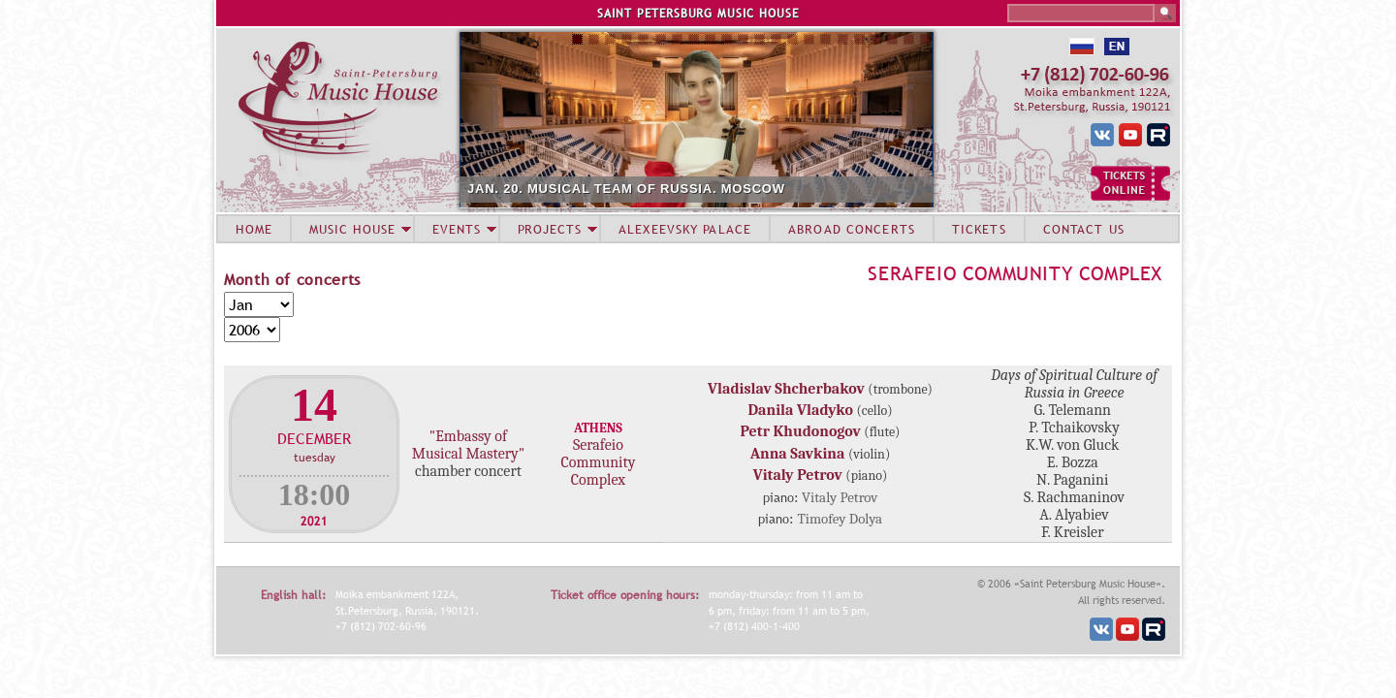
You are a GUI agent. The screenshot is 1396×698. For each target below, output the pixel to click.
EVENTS (456, 229)
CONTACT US (1084, 229)
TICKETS (979, 229)
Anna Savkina (797, 453)
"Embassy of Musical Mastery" (468, 445)
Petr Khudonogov (801, 431)
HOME (254, 229)
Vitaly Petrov (797, 475)
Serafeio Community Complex (1015, 273)
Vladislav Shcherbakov (786, 388)
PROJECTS (550, 229)
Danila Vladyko (799, 410)
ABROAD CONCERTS (851, 229)
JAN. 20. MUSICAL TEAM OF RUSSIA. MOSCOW (626, 188)
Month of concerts (292, 279)
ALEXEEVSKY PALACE (685, 229)
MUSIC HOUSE (352, 229)
